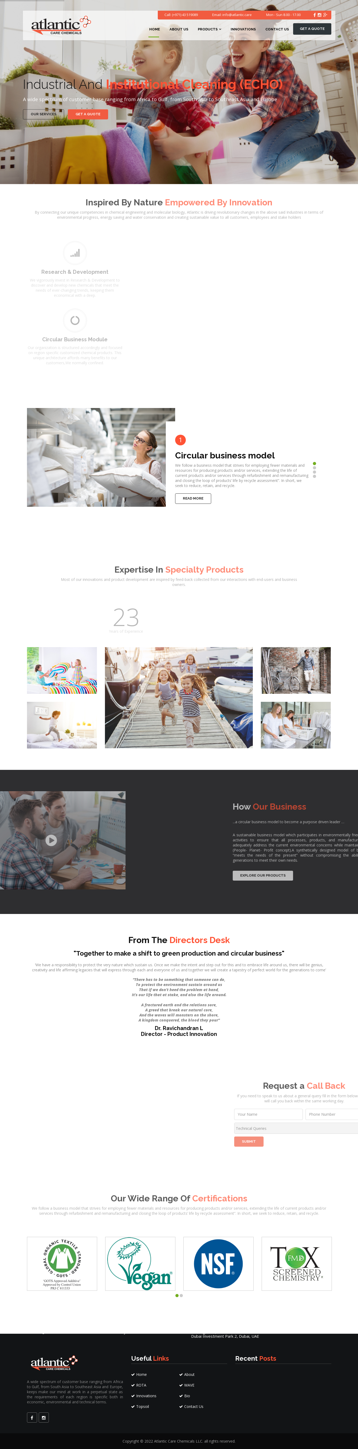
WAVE (186, 1385)
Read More (193, 498)
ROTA (138, 1385)
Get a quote (312, 29)
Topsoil (140, 1406)
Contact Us (277, 29)
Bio (184, 1395)
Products (208, 29)
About (187, 1374)
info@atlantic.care (237, 14)
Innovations (243, 29)
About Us (179, 29)
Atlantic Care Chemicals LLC (178, 1441)
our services (43, 107)
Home (154, 29)
